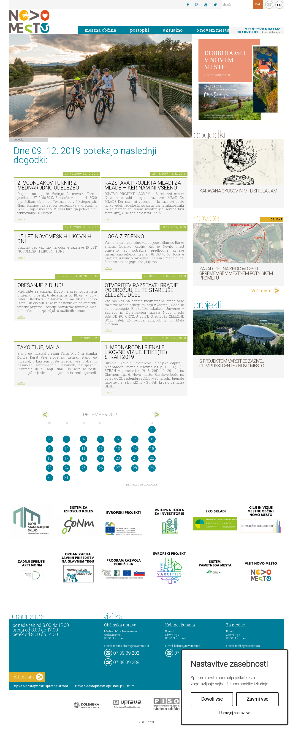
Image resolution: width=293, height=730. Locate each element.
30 (49, 477)
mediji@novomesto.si (247, 646)
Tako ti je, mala (38, 347)
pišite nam (28, 677)
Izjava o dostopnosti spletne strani (40, 686)
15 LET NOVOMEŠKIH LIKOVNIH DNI (54, 238)
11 (83, 449)
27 (118, 468)
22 (152, 458)
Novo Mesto (40, 21)
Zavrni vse (257, 699)
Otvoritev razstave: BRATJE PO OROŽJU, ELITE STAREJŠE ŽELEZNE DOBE (141, 290)
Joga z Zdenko (124, 236)
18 (83, 458)
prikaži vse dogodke (141, 484)
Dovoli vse (212, 699)
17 (66, 458)
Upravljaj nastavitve (234, 713)
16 (49, 458)
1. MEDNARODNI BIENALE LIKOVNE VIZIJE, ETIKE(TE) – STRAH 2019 (138, 352)
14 (135, 449)
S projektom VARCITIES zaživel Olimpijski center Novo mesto (231, 363)
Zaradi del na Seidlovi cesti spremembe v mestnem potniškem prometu (236, 273)
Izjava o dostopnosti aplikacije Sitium (104, 686)
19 (101, 458)
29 (152, 468)
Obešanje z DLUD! (40, 285)
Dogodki (19, 139)
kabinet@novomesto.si (187, 646)
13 (118, 449)
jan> (156, 414)
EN (279, 5)
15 (152, 449)
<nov (45, 414)
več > (21, 219)
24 (66, 468)
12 (101, 449)
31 (66, 477)
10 (66, 449)
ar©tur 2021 (146, 722)
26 (101, 468)
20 (118, 458)
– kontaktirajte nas (258, 31)
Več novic (261, 290)
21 (135, 458)
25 (83, 468)
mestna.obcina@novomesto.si (131, 646)
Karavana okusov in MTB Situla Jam (238, 191)
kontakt (269, 5)
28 (135, 468)
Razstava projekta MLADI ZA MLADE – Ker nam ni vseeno (143, 185)
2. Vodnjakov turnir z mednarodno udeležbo (48, 185)
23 (49, 468)
